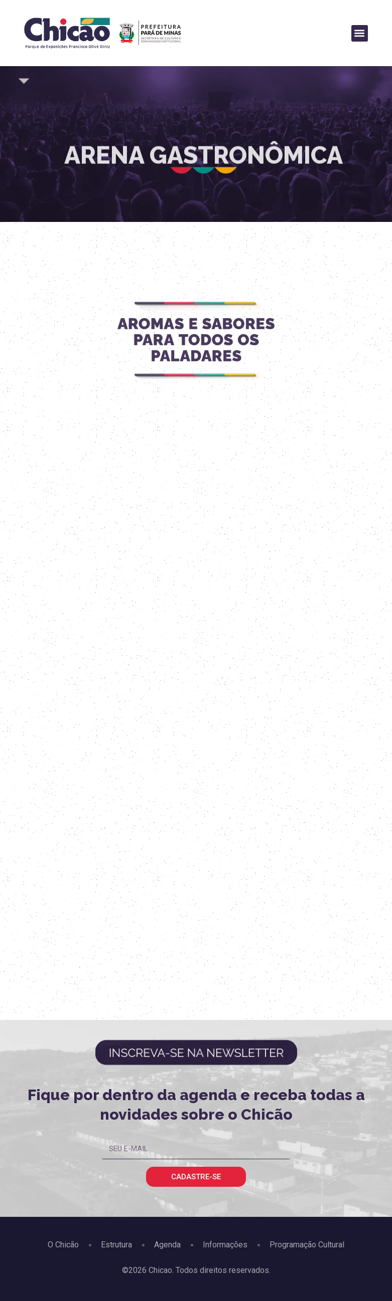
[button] (359, 33)
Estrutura (116, 1244)
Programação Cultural (307, 1244)
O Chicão (63, 1244)
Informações (225, 1244)
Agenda (167, 1244)
